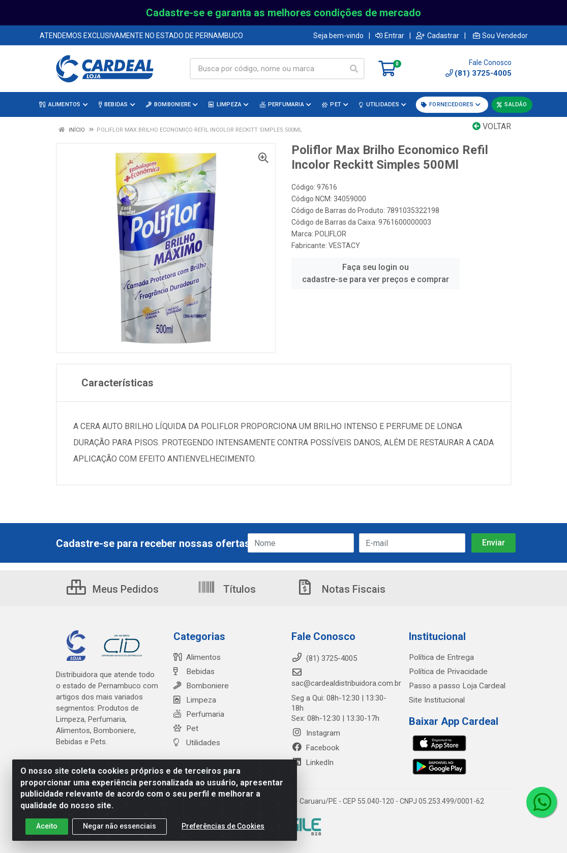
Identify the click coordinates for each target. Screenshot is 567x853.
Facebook (315, 747)
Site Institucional (436, 700)
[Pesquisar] (354, 68)
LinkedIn (312, 762)
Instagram (315, 733)
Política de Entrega (440, 657)
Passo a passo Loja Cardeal (456, 685)
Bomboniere (200, 685)
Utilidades (195, 742)
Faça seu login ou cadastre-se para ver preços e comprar (375, 273)
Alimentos (196, 657)
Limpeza (194, 700)
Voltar (491, 126)
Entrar (389, 35)
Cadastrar (437, 35)
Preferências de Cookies (223, 826)
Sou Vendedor (500, 35)
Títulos (226, 589)
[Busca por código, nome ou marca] (267, 68)
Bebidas (193, 671)
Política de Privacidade (446, 671)
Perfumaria (198, 714)
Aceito (46, 826)
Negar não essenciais (119, 826)
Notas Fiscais (340, 589)
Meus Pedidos (113, 589)
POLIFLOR (330, 234)
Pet (185, 728)
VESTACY (344, 245)
